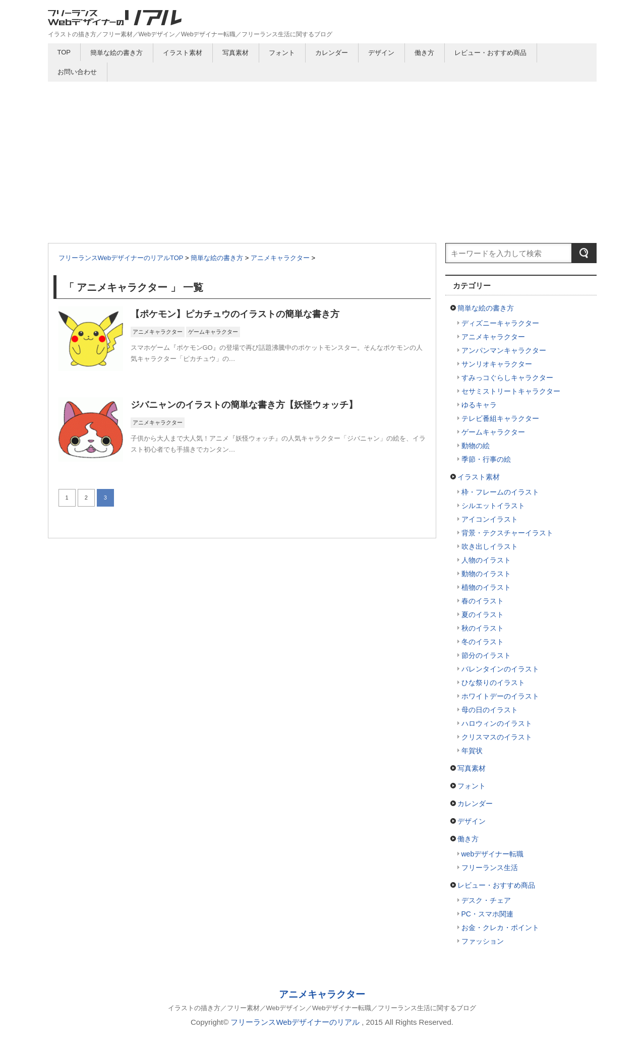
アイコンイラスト (489, 519)
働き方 (424, 52)
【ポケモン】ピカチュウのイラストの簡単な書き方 (235, 314)
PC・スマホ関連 (487, 914)
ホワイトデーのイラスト (500, 696)
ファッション (482, 941)
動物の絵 (475, 446)
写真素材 (235, 52)
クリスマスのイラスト (496, 737)
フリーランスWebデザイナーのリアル (295, 1022)
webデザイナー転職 (492, 854)
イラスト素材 (182, 52)
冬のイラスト (482, 642)
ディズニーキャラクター (500, 323)
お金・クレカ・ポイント (500, 927)
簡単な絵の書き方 (116, 52)
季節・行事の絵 (486, 459)
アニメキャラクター (158, 332)
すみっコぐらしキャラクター (507, 378)
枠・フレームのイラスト (500, 492)
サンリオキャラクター (496, 364)
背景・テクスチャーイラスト (507, 533)
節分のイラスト (486, 655)
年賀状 (472, 751)
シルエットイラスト (493, 506)
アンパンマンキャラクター (503, 350)
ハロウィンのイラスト (496, 723)
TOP (64, 52)
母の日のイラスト (489, 710)
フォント (282, 52)
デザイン (381, 52)
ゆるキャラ (479, 405)
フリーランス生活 (489, 867)
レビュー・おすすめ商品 (490, 52)
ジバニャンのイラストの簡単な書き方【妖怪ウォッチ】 (244, 405)
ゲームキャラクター (213, 332)
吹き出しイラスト (489, 546)
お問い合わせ (77, 72)
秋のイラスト (482, 628)
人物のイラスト (486, 560)
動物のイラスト (486, 574)
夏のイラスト (482, 614)
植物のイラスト (486, 587)
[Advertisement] (322, 157)
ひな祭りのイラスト (493, 682)
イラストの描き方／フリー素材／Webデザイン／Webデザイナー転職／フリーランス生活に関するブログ (322, 1008)
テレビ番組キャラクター (500, 418)
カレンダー (331, 52)
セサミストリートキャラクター (510, 391)
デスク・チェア (486, 900)
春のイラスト (482, 601)
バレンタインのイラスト (500, 669)
